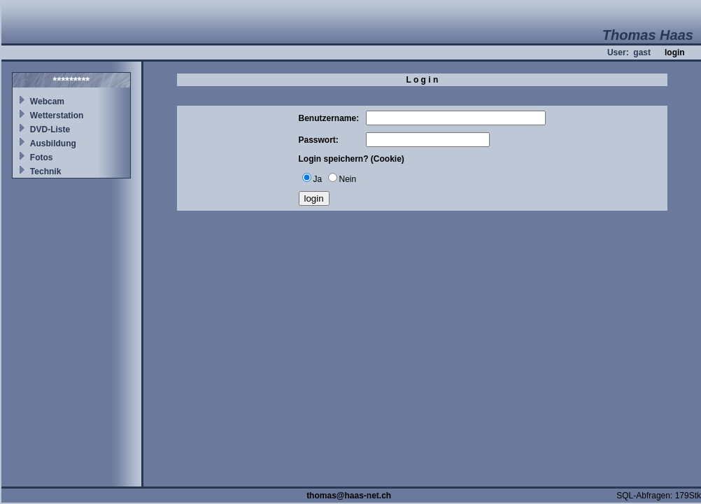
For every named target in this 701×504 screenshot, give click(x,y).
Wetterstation (56, 115)
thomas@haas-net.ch (348, 495)
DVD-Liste (50, 129)
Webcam (47, 101)
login (675, 52)
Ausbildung (53, 143)
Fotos (41, 157)
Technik (45, 171)
